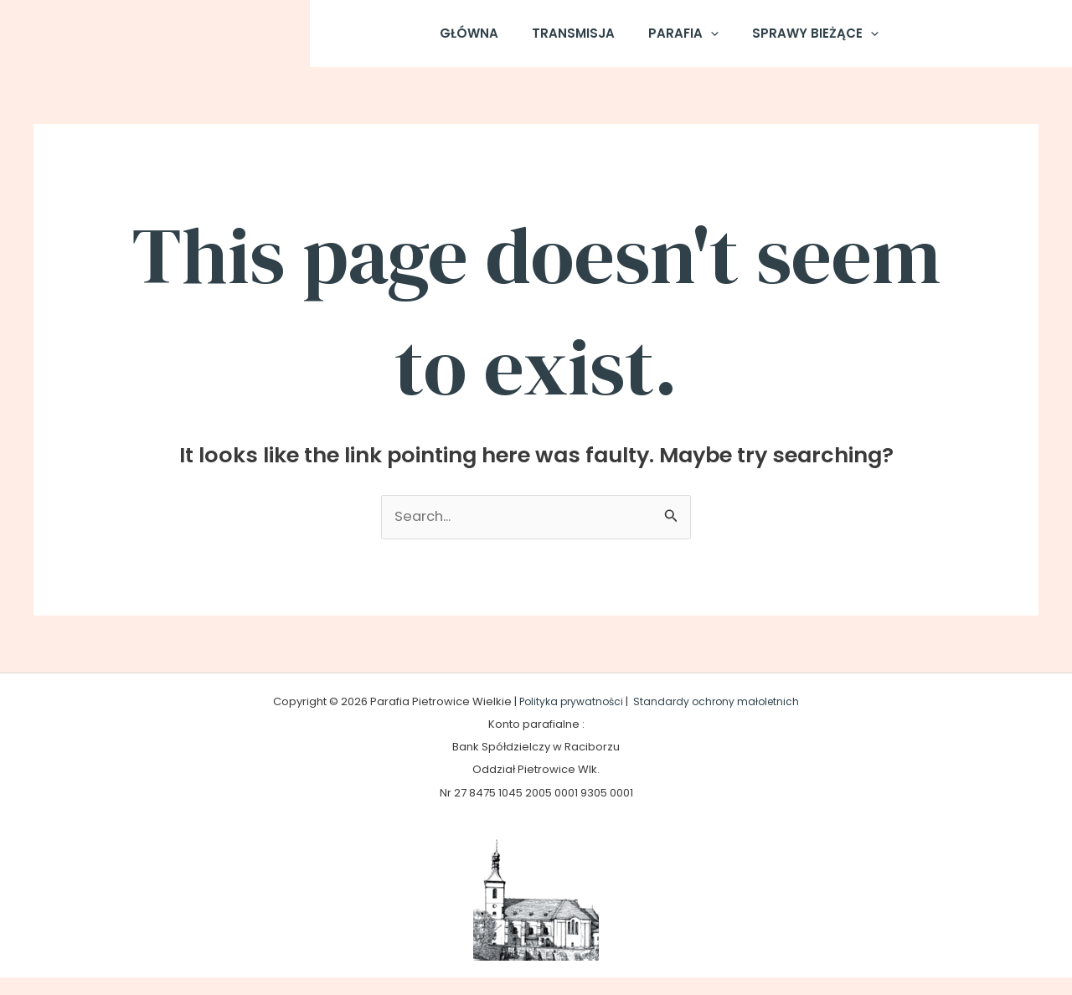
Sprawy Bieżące (803, 41)
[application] (706, 41)
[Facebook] (918, 41)
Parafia (679, 41)
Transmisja (577, 41)
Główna (481, 41)
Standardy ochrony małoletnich (720, 718)
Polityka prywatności (568, 718)
